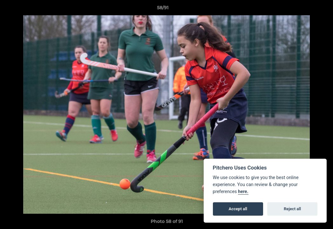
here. (243, 191)
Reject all (292, 208)
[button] (306, 9)
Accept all (238, 208)
